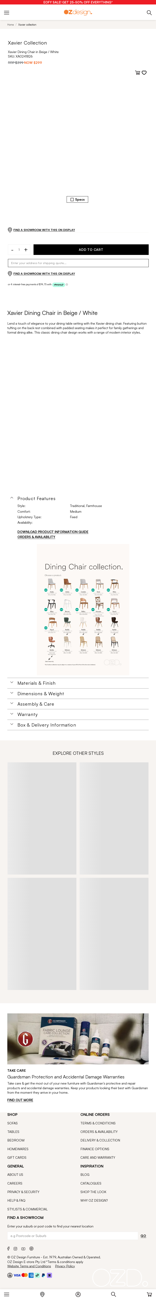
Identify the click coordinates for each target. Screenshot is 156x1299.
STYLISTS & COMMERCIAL (27, 1209)
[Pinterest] (31, 1248)
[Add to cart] (137, 73)
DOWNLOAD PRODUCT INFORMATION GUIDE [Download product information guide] (52, 532)
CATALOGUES (90, 1183)
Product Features (36, 498)
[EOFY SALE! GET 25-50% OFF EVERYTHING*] (78, 2)
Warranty (27, 714)
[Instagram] (15, 1248)
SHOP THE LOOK (93, 1192)
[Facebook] (8, 1248)
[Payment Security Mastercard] (25, 1275)
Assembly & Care (35, 704)
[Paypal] (43, 1275)
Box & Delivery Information (46, 725)
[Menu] (8, 1293)
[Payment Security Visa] (17, 1275)
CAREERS (14, 1183)
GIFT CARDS (16, 1157)
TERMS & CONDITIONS (98, 1123)
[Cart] (149, 1293)
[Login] (80, 1293)
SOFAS (12, 1123)
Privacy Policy (65, 1266)
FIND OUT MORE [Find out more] (20, 1100)
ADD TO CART (91, 250)
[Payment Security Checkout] (9, 1275)
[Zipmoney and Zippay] (49, 1275)
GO (143, 1236)
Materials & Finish (36, 683)
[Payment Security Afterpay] (37, 1275)
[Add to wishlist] (144, 72)
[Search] (115, 1293)
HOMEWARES (17, 1149)
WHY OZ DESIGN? (94, 1200)
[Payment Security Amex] (31, 1275)
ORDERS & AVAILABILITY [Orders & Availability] (36, 537)
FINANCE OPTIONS (94, 1149)
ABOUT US (15, 1175)
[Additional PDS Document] (83, 609)
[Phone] (149, 12)
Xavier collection (27, 24)
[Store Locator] (44, 1293)
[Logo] (78, 12)
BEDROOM (15, 1140)
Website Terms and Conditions (29, 1266)
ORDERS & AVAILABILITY (99, 1132)
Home (10, 24)
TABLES (13, 1132)
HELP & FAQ (16, 1200)
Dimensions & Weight (40, 693)
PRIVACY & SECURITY (23, 1192)
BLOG (84, 1175)
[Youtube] (23, 1248)
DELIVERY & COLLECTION (100, 1140)
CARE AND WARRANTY (97, 1157)
